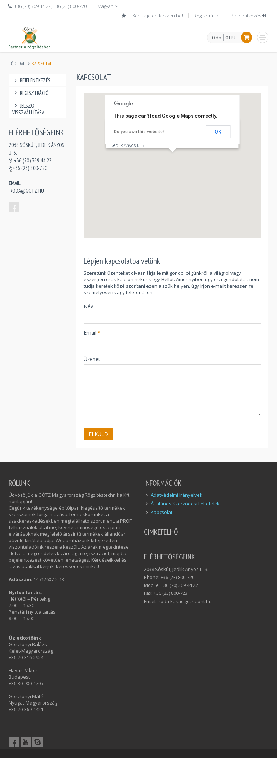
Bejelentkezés (248, 15)
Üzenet (92, 359)
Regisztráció (207, 15)
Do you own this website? (139, 131)
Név (88, 306)
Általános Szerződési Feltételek (185, 503)
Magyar (108, 6)
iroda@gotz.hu (26, 190)
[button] (172, 158)
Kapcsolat (161, 512)
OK (218, 132)
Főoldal (17, 64)
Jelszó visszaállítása (28, 109)
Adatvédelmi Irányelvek (176, 495)
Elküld (98, 434)
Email (92, 332)
